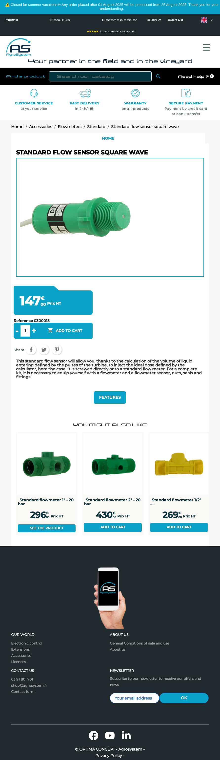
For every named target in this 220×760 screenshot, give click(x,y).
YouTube (110, 726)
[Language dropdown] (204, 20)
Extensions (20, 640)
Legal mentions (110, 753)
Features (110, 389)
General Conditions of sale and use (139, 634)
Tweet (44, 342)
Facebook (94, 726)
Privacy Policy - (109, 747)
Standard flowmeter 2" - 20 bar (112, 492)
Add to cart (112, 518)
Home (11, 19)
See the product (46, 519)
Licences (18, 652)
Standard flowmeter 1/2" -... (175, 492)
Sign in (154, 20)
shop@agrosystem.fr (29, 676)
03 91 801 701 (22, 670)
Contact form (23, 682)
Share (31, 342)
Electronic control (26, 634)
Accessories (21, 646)
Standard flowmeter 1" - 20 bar (46, 492)
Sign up (175, 20)
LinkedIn (126, 726)
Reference (23, 313)
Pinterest (57, 342)
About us (58, 19)
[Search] (100, 69)
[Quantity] (25, 323)
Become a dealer (118, 19)
